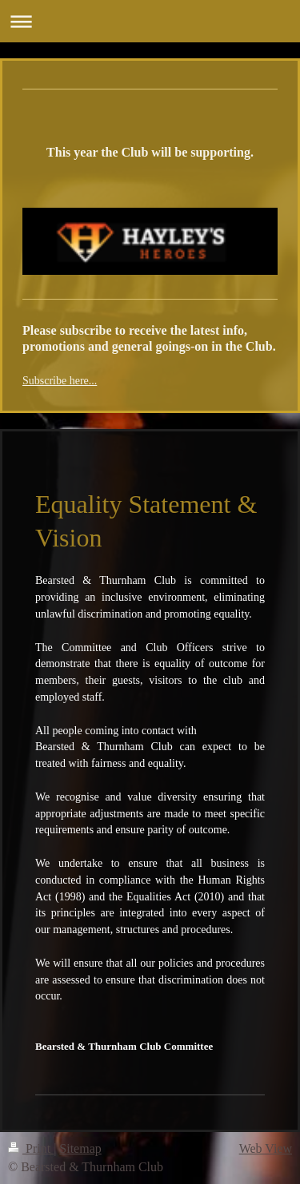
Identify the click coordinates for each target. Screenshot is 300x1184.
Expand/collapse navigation (150, 21)
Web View (265, 1148)
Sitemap (80, 1148)
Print (31, 1148)
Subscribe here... (59, 381)
